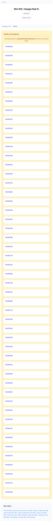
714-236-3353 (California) (26, 517)
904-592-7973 (9, 483)
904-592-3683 (9, 492)
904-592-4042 (9, 373)
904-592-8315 (9, 92)
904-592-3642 (9, 473)
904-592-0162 (9, 264)
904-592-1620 (9, 283)
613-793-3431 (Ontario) (31, 510)
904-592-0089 (9, 237)
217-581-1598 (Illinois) (20, 515)
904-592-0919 (9, 164)
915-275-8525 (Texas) (34, 513)
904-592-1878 (9, 110)
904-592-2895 (9, 355)
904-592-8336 (9, 383)
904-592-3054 (9, 55)
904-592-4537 (9, 119)
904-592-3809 (9, 82)
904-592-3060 (9, 155)
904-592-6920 (9, 437)
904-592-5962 (9, 192)
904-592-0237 (9, 428)
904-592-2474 (9, 455)
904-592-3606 (9, 101)
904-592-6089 (9, 301)
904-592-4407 (9, 464)
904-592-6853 (9, 137)
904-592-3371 (9, 73)
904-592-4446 (9, 46)
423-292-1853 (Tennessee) (37, 515)
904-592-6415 (9, 364)
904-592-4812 (9, 219)
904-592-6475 (9, 446)
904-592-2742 (9, 401)
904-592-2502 (9, 419)
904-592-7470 (9, 183)
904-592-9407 (9, 64)
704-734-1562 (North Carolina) (14, 510)
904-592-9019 (9, 392)
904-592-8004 (9, 273)
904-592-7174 (9, 310)
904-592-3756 (9, 246)
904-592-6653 (9, 201)
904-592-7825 (9, 173)
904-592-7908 (9, 337)
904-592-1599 (9, 146)
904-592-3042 (9, 328)
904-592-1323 (9, 255)
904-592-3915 (9, 292)
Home (9, 26)
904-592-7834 (9, 210)
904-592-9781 (9, 410)
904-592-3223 (9, 346)
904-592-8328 (9, 228)
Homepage (4, 2)
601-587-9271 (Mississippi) (18, 513)
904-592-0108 (9, 319)
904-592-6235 (9, 128)
